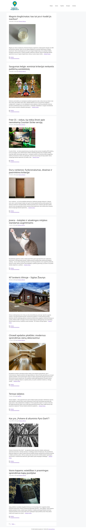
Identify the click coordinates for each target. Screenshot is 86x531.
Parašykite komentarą (14, 58)
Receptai (68, 5)
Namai (56, 5)
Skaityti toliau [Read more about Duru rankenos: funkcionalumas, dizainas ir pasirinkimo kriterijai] (31, 207)
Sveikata (74, 5)
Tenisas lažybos (16, 393)
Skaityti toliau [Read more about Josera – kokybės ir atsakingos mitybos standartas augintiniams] (27, 265)
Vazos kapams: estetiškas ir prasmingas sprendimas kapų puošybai (28, 471)
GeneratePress (51, 529)
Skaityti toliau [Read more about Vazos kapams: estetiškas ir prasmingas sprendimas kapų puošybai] (28, 513)
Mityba (51, 5)
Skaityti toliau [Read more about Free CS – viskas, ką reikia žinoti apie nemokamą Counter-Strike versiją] (36, 157)
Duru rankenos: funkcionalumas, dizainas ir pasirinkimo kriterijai (30, 171)
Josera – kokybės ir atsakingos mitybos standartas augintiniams (28, 221)
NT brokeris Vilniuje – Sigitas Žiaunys (27, 277)
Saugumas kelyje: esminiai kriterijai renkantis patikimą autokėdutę (31, 67)
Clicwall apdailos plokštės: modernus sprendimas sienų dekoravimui (27, 336)
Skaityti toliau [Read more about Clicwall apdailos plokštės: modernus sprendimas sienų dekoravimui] (17, 381)
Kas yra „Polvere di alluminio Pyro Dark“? (29, 418)
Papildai (62, 5)
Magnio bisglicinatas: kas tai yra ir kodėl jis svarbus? (30, 17)
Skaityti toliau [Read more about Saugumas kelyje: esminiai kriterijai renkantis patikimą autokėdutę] (35, 107)
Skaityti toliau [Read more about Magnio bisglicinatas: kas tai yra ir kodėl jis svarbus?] (47, 54)
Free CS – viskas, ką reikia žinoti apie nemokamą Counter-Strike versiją (27, 121)
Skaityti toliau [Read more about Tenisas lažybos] (42, 406)
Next (13, 524)
